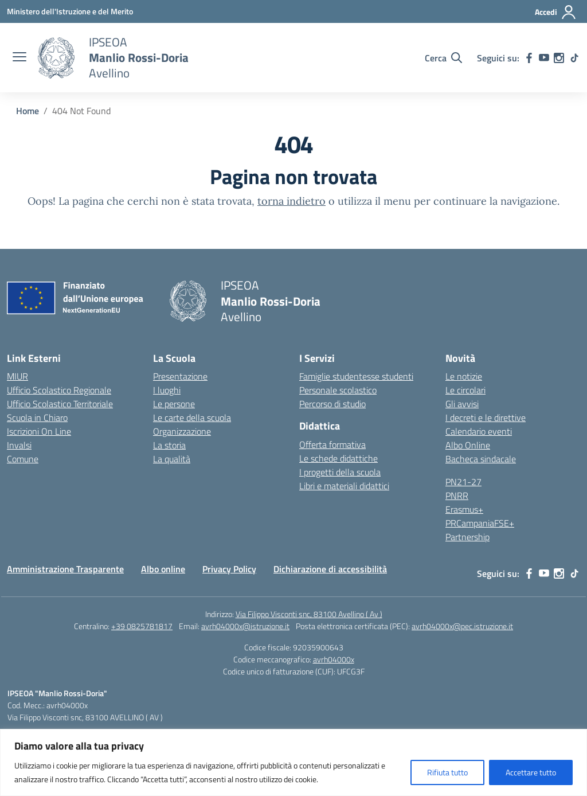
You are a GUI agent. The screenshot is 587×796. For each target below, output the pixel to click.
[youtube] (544, 58)
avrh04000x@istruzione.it (245, 626)
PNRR (456, 495)
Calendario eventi (478, 431)
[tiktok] (574, 58)
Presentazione (180, 376)
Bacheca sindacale (480, 459)
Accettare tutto (531, 772)
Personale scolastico (338, 390)
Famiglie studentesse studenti (356, 376)
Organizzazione (182, 431)
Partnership (467, 537)
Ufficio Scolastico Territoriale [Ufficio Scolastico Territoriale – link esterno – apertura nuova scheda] (60, 404)
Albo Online (467, 445)
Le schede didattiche (338, 458)
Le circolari (465, 390)
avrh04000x (333, 659)
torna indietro (291, 201)
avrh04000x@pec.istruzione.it (462, 626)
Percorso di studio (332, 404)
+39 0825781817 (142, 626)
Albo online (163, 569)
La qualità (171, 459)
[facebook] (529, 58)
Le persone (174, 404)
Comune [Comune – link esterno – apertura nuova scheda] (22, 459)
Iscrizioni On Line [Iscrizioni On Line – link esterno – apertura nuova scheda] (39, 431)
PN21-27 (463, 482)
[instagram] (559, 58)
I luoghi (167, 390)
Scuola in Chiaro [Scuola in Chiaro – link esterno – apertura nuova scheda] (37, 417)
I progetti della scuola (340, 472)
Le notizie (463, 376)
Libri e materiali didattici (344, 486)
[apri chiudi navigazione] (19, 58)
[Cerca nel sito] (443, 57)
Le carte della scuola (192, 417)
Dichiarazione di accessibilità (330, 569)
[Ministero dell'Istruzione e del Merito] (70, 11)
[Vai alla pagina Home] (27, 111)
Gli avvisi (462, 404)
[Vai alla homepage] (56, 58)
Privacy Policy (229, 569)
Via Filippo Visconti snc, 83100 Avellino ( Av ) (309, 614)
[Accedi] (555, 12)
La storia (169, 445)
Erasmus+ (464, 509)
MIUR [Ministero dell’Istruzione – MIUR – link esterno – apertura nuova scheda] (17, 376)
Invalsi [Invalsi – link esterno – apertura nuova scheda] (19, 445)
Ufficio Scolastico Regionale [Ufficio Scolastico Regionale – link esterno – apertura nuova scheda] (59, 390)
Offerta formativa (332, 444)
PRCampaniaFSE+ (479, 523)
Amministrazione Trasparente (65, 569)
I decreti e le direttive (485, 417)
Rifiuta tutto (447, 772)
